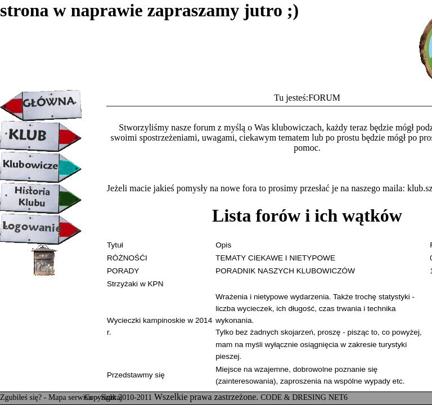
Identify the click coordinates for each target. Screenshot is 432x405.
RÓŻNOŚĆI (127, 258)
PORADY (123, 271)
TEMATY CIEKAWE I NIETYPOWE (275, 258)
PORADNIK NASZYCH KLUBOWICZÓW (285, 271)
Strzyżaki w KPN (135, 284)
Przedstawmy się (136, 375)
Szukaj (111, 397)
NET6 (338, 397)
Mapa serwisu (71, 397)
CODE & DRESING (293, 397)
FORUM (324, 97)
